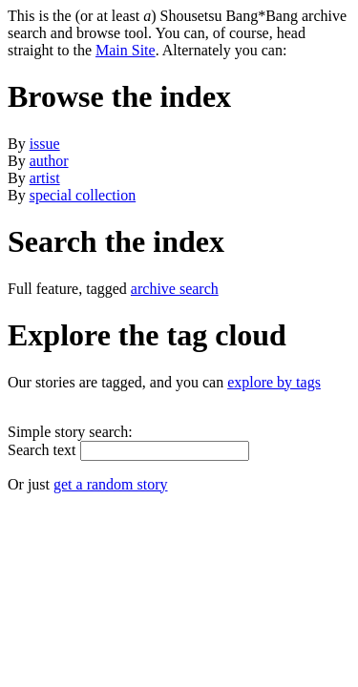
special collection (83, 195)
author (49, 161)
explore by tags (274, 382)
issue (45, 143)
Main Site (125, 50)
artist (45, 178)
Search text (42, 450)
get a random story (110, 484)
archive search (175, 289)
